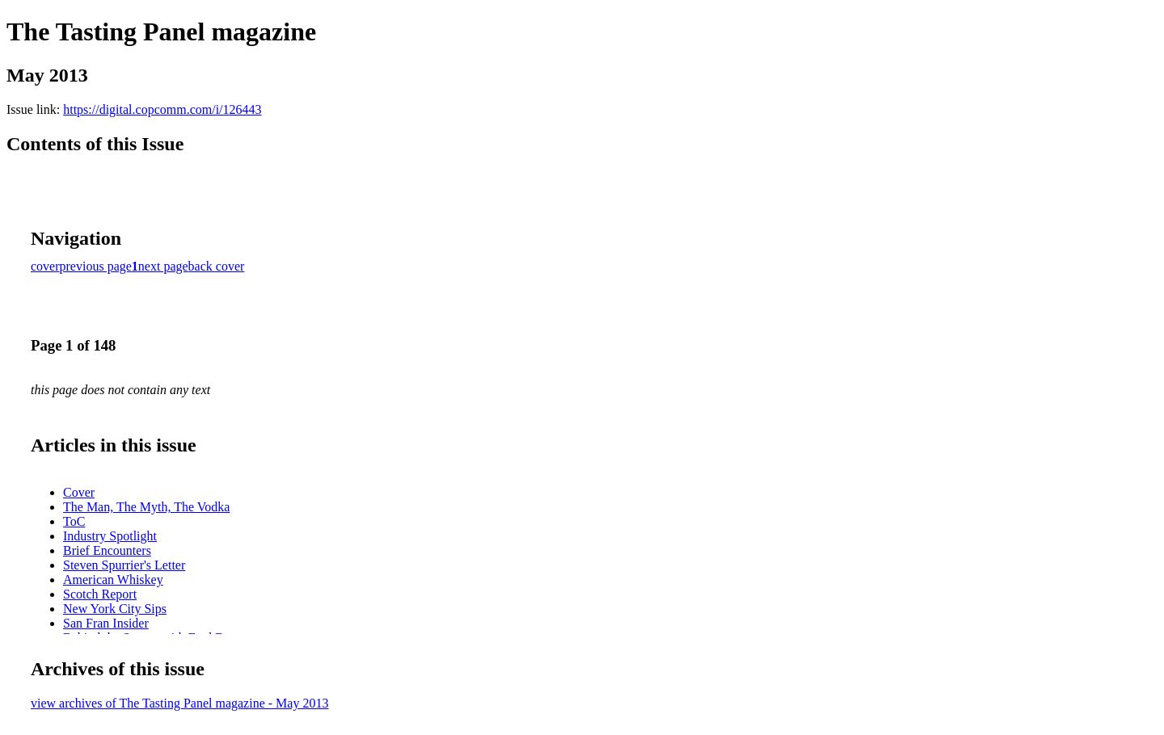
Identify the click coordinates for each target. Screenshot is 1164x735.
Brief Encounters (107, 550)
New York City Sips (115, 608)
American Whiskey (113, 579)
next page (163, 266)
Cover (79, 492)
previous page (96, 266)
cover (45, 266)
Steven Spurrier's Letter (124, 565)
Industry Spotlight (110, 536)
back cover (216, 266)
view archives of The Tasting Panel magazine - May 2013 (179, 703)
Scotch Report (100, 594)
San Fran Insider (106, 623)
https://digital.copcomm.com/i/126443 (162, 109)
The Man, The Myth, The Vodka (146, 507)
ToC (74, 521)
